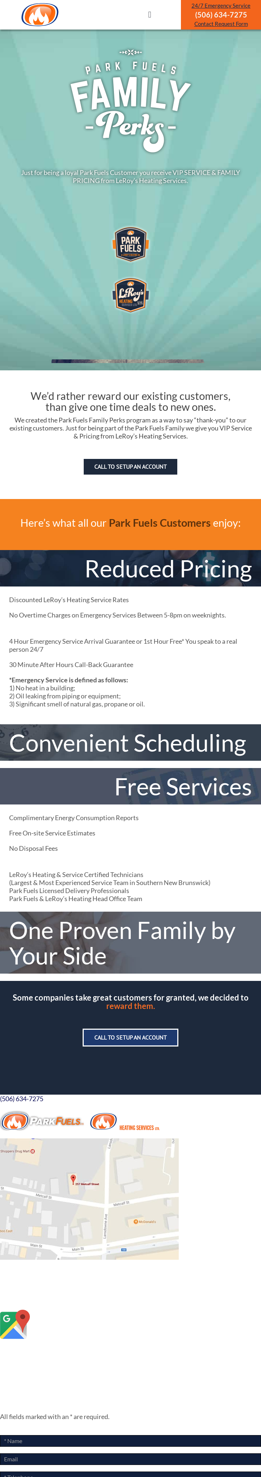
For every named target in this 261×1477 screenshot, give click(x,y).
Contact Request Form (221, 23)
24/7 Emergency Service (220, 5)
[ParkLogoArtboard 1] (40, 5)
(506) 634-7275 (21, 1099)
